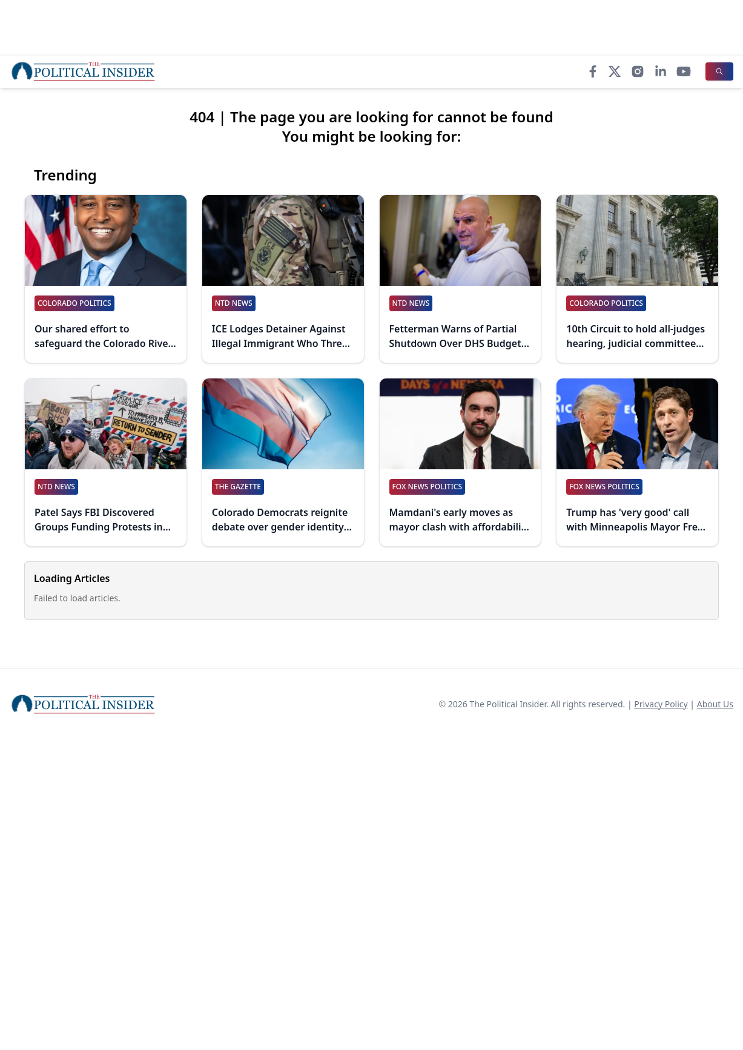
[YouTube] (683, 71)
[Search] (719, 71)
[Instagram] (637, 71)
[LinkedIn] (661, 71)
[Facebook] (593, 71)
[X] (615, 71)
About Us (715, 704)
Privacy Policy (660, 704)
